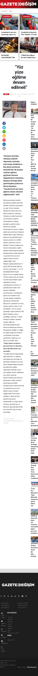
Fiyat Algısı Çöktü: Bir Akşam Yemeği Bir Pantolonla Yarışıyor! (34, 273)
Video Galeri (3, 623)
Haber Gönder (22, 607)
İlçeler (10, 624)
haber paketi (4, 669)
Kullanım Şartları (23, 603)
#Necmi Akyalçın (8, 419)
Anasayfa (4, 11)
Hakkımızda (4, 603)
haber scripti (12, 669)
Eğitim (11, 11)
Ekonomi (10, 622)
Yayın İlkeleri (5, 605)
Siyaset (10, 619)
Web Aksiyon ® (31, 667)
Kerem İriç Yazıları (13, 633)
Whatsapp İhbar (23, 605)
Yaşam (10, 626)
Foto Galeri (3, 615)
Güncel (10, 617)
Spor (9, 631)
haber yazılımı (9, 667)
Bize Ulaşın (3, 649)
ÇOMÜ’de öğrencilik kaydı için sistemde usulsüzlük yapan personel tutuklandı (34, 524)
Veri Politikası (5, 607)
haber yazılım (4, 671)
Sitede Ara (11, 640)
